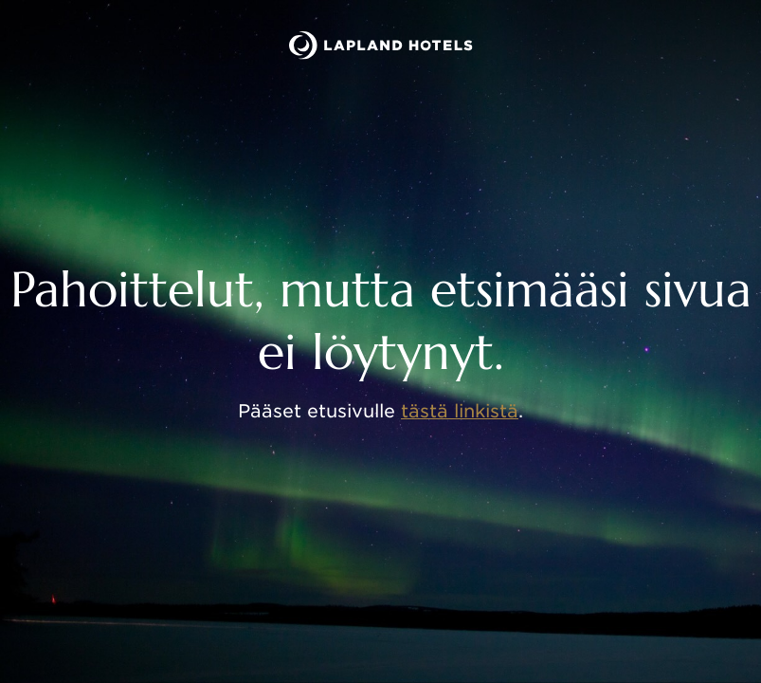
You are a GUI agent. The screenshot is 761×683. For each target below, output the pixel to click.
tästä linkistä (459, 411)
